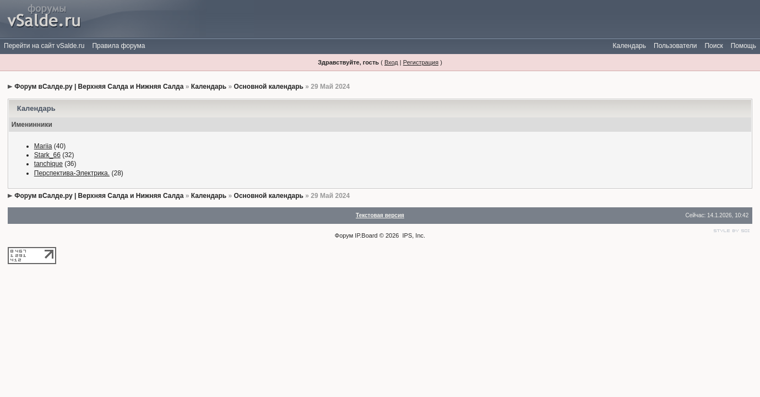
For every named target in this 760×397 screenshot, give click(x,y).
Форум (344, 235)
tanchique (48, 164)
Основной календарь (268, 86)
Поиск (713, 46)
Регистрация (420, 62)
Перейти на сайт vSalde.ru (44, 46)
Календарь (629, 46)
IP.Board (366, 235)
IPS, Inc (413, 235)
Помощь (743, 46)
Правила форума (118, 46)
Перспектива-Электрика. (72, 173)
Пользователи (675, 46)
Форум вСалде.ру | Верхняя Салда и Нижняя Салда (98, 86)
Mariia (43, 146)
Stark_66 (47, 155)
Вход (391, 62)
